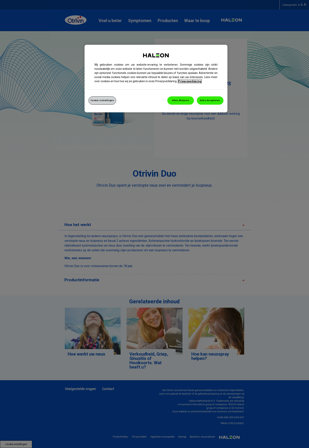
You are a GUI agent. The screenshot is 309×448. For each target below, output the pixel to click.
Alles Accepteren (210, 100)
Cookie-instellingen (102, 100)
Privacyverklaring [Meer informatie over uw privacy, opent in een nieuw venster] (189, 81)
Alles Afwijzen (180, 100)
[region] (156, 78)
